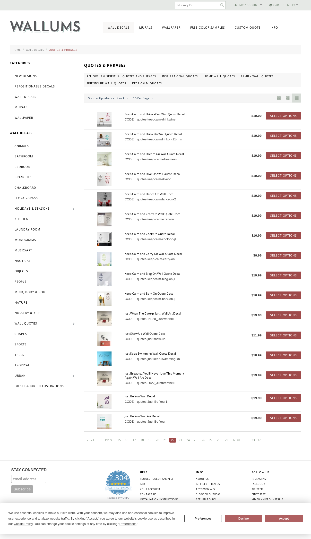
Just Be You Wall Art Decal (142, 416)
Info (274, 28)
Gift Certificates (208, 484)
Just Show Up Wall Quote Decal (145, 334)
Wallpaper (171, 28)
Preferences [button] (128, 524)
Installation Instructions (159, 499)
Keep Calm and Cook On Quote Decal (150, 234)
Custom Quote (248, 28)
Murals (145, 28)
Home (17, 49)
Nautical (23, 261)
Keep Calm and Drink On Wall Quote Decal (153, 134)
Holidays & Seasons (32, 208)
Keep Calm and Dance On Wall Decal (149, 194)
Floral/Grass (26, 198)
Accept (284, 518)
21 (165, 440)
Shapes (21, 334)
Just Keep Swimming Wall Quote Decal (150, 353)
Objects (21, 271)
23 (180, 440)
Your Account (150, 489)
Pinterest (259, 494)
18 (142, 440)
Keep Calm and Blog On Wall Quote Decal (153, 274)
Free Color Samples (207, 28)
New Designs (26, 76)
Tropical (22, 365)
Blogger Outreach (209, 494)
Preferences (203, 518)
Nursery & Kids (28, 313)
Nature (21, 302)
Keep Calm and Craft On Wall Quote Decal (153, 214)
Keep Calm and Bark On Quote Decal (149, 293)
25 (195, 440)
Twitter (257, 489)
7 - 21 (90, 440)
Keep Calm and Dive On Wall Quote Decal (153, 174)
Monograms (25, 240)
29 (226, 440)
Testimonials (205, 489)
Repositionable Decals (35, 86)
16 (126, 440)
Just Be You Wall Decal (140, 396)
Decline (243, 518)
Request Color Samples (156, 478)
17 (134, 440)
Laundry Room (27, 229)
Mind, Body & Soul (31, 292)
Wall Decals (119, 28)
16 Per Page (143, 98)
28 (218, 440)
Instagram (259, 478)
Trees (19, 355)
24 (188, 440)
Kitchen (21, 219)
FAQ (142, 484)
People (20, 282)
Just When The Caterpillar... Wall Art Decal (153, 313)
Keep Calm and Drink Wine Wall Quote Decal (155, 114)
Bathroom (24, 156)
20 (157, 440)
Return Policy (206, 499)
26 (203, 440)
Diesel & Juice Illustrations (39, 386)
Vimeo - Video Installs (267, 499)
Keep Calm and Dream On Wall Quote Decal (154, 154)
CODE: (130, 119)
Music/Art (23, 250)
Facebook (258, 484)
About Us (202, 478)
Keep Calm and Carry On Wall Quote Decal (153, 254)
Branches (23, 177)
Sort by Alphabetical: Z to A (108, 98)
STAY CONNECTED (29, 470)
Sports (21, 344)
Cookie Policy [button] (23, 524)
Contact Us (148, 494)
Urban (20, 376)
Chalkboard (25, 188)
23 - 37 (256, 440)
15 (119, 440)
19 (149, 440)
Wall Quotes (26, 323)
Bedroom (23, 167)
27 (211, 440)
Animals (22, 146)
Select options (283, 116)
